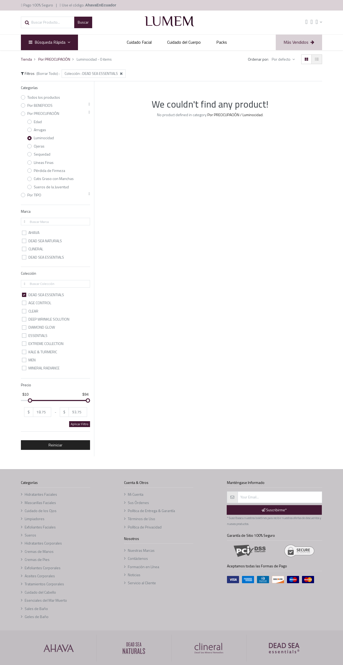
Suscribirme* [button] (274, 510)
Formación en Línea (143, 567)
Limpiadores (34, 518)
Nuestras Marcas (141, 550)
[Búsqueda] (83, 22)
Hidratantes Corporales (43, 543)
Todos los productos (43, 97)
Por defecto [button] (281, 59)
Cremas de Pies (37, 559)
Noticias (134, 575)
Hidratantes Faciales (41, 494)
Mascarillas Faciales (40, 502)
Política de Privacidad (145, 527)
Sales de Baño (36, 608)
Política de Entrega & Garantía (151, 510)
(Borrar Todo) (47, 73)
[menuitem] (139, 42)
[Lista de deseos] (312, 22)
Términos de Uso (141, 518)
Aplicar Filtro (79, 424)
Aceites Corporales (40, 576)
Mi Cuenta (135, 494)
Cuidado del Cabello (40, 592)
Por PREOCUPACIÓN (54, 59)
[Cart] (306, 22)
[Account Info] (319, 22)
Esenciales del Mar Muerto (46, 600)
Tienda (26, 59)
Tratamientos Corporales (44, 584)
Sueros (30, 535)
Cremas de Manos (39, 551)
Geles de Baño (37, 616)
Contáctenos (138, 558)
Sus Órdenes (138, 502)
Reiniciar (55, 445)
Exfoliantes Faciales (40, 527)
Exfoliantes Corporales (43, 568)
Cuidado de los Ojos (41, 510)
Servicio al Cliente (142, 583)
